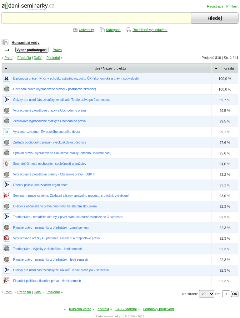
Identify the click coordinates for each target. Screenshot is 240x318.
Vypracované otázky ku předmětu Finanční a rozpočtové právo (56, 238)
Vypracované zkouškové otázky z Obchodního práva (49, 110)
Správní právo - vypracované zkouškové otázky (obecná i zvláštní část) (62, 153)
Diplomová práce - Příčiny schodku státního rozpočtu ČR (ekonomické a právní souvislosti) (76, 78)
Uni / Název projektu (110, 68)
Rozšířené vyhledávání (150, 30)
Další (38, 58)
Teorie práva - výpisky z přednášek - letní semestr (47, 249)
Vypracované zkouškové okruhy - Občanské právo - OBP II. (54, 174)
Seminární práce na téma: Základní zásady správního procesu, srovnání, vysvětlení (71, 195)
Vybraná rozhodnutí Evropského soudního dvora (46, 131)
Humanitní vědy (25, 42)
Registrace (215, 6)
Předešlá (24, 58)
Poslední (53, 58)
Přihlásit (232, 6)
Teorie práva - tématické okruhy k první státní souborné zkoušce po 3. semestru (68, 217)
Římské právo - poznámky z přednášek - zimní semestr (51, 227)
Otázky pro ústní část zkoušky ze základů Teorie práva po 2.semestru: (61, 100)
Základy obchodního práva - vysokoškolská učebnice (49, 142)
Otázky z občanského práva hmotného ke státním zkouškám (55, 206)
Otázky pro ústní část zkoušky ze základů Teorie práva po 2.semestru (61, 270)
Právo (57, 50)
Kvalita (228, 68)
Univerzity (86, 30)
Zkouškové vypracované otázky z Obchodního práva (49, 121)
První (8, 58)
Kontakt (103, 309)
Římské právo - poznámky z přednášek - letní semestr (50, 259)
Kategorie (113, 30)
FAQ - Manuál (126, 309)
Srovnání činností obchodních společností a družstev (49, 163)
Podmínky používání (158, 309)
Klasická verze (80, 309)
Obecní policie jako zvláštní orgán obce (40, 185)
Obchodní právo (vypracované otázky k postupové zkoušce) (54, 89)
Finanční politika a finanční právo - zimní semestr (47, 281)
